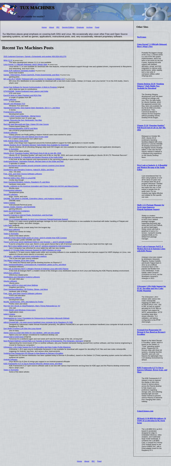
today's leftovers (10, 99)
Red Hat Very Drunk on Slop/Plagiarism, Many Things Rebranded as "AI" (32, 306)
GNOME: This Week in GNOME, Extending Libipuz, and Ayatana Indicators (33, 199)
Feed (97, 27)
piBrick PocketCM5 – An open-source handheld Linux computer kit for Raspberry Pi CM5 (38, 322)
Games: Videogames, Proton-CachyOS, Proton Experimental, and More (32, 75)
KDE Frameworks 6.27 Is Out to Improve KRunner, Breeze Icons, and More (152, 370)
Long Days (8, 225)
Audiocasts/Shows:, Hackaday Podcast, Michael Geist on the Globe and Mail (33, 161)
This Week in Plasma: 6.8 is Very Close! (19, 260)
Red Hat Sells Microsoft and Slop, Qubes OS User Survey (26, 124)
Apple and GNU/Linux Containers (17, 211)
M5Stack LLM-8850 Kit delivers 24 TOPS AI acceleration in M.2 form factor (151, 420)
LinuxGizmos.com (145, 411)
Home (44, 27)
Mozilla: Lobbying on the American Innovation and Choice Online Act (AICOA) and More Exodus (41, 186)
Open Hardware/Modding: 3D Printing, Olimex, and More (26, 289)
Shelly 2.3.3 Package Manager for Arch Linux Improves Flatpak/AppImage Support (150, 207)
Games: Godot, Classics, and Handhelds (19, 207)
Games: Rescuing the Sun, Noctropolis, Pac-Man (23, 120)
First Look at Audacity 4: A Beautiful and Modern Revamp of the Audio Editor (152, 167)
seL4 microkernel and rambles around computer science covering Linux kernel (34, 166)
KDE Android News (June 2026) (16, 141)
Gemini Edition (68, 27)
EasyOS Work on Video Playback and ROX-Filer (22, 95)
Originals (80, 27)
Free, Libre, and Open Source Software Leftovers (23, 174)
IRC (57, 27)
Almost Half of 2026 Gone (14, 337)
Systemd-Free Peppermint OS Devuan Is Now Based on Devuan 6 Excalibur (151, 332)
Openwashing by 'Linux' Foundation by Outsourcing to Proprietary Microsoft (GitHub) (37, 318)
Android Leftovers (10, 132)
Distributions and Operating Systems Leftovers (22, 277)
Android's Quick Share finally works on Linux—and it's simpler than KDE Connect (35, 238)
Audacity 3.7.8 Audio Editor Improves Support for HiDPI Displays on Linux (32, 250)
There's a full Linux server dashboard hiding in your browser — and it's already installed (38, 242)
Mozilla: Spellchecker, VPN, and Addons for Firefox (23, 302)
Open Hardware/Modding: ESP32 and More (21, 128)
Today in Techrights (11, 149)
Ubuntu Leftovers (10, 281)
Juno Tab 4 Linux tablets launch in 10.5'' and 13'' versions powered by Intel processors (37, 246)
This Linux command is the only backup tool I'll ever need (26, 137)
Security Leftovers (11, 194)
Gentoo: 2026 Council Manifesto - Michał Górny (22, 116)
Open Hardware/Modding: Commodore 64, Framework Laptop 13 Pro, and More (35, 265)
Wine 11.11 (8, 60)
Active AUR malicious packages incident (19, 71)
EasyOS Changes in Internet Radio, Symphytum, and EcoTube (28, 215)
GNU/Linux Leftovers (12, 229)
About (51, 27)
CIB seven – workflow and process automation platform (25, 256)
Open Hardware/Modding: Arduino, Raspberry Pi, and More (27, 182)
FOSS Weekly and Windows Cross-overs (20, 310)
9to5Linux (141, 37)
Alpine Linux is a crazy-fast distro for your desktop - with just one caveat (31, 333)
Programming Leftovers (13, 112)
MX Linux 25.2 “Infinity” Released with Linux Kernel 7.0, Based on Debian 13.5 (34, 79)
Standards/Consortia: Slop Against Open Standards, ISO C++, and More (32, 108)
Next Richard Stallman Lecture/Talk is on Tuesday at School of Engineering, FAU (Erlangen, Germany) (43, 341)
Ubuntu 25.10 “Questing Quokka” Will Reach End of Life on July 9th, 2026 (151, 127)
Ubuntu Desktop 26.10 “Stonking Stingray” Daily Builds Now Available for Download (150, 86)
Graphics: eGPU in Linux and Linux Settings (21, 285)
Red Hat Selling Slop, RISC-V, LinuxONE (20, 178)
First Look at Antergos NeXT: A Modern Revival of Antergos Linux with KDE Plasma (151, 249)
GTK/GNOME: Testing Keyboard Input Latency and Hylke (26, 91)
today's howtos (9, 203)
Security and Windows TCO (14, 104)
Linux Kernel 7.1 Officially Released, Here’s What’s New (152, 45)
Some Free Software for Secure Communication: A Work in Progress (30, 87)
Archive (89, 27)
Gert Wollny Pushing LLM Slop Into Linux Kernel (22, 328)
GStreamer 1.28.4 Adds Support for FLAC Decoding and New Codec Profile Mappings (151, 288)
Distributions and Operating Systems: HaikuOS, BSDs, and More (29, 170)
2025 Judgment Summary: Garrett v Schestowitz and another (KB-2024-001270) (35, 56)
